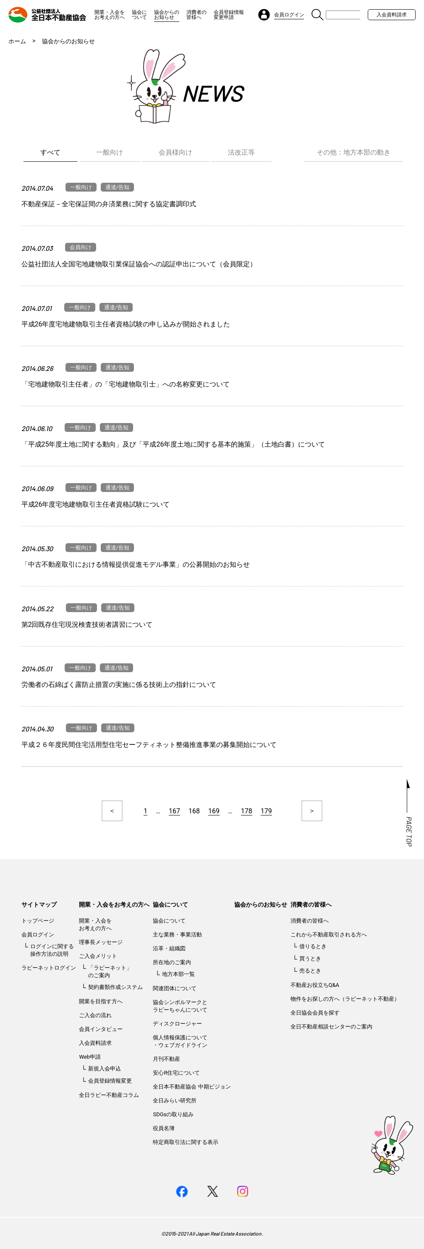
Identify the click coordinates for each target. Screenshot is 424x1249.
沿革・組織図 (169, 948)
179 (266, 811)
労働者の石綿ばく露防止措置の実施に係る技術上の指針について (118, 685)
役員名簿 (164, 1128)
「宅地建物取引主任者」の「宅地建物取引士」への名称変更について (125, 384)
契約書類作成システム (115, 987)
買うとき (310, 958)
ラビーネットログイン (48, 968)
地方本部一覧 (178, 974)
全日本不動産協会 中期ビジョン (191, 1086)
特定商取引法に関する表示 (185, 1142)
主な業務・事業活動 (177, 934)
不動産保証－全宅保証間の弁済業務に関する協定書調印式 (108, 204)
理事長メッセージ (101, 942)
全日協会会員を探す (315, 1013)
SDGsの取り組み (173, 1114)
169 (214, 811)
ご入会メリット (98, 956)
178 (246, 811)
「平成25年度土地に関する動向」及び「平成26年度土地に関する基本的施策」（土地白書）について (173, 444)
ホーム (17, 41)
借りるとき (313, 946)
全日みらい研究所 (174, 1100)
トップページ (37, 921)
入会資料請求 (392, 15)
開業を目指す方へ (101, 1001)
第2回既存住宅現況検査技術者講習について (87, 624)
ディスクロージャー (177, 1023)
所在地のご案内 (172, 962)
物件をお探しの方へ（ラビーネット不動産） (345, 999)
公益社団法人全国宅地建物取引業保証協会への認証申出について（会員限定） (138, 264)
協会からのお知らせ (166, 14)
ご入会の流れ (95, 1015)
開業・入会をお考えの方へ (109, 14)
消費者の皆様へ (196, 14)
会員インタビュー (101, 1029)
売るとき (310, 971)
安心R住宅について (176, 1073)
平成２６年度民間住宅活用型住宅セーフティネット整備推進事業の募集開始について (149, 745)
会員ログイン (37, 934)
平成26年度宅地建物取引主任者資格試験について (95, 504)
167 (174, 811)
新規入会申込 (104, 1068)
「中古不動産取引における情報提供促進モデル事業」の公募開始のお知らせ (135, 564)
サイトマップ (39, 904)
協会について (139, 14)
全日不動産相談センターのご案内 (331, 1026)
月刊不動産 (166, 1059)
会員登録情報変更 (110, 1081)
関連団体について (174, 988)
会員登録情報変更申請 (229, 14)
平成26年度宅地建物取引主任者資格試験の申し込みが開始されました (125, 324)
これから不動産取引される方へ (329, 934)
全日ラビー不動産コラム (109, 1095)
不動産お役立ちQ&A (315, 985)
